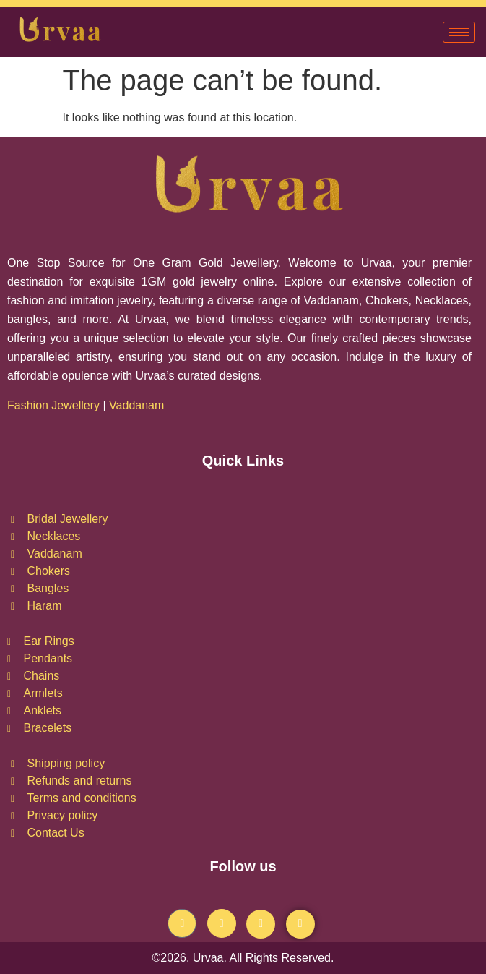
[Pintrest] (300, 924)
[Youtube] (260, 924)
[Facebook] (182, 923)
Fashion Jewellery (53, 405)
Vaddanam (138, 405)
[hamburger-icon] (459, 32)
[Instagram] (221, 923)
